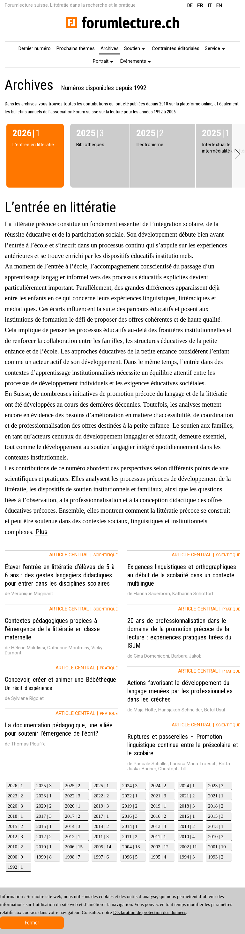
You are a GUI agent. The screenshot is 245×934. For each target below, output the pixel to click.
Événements (135, 61)
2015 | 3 (215, 816)
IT (210, 5)
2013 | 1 (215, 826)
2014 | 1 (129, 826)
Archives (109, 48)
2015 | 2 (15, 826)
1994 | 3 (187, 856)
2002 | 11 (188, 846)
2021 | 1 (215, 795)
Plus (41, 532)
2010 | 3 (215, 836)
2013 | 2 (187, 826)
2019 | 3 (101, 806)
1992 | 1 (15, 867)
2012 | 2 (44, 836)
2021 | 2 (187, 795)
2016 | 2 (158, 816)
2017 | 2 (72, 816)
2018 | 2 (215, 806)
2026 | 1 (15, 785)
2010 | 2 (15, 846)
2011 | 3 (100, 836)
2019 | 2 (129, 806)
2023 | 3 (215, 785)
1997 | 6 (101, 856)
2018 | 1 (15, 816)
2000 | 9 (15, 856)
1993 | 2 (215, 856)
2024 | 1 (187, 785)
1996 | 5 (129, 856)
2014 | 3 (72, 826)
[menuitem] (35, 48)
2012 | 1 (72, 836)
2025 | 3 (44, 785)
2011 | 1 (158, 836)
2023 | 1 (44, 795)
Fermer (32, 923)
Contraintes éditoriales (175, 48)
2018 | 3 (187, 806)
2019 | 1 (158, 806)
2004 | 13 (131, 846)
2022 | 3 (72, 795)
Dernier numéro (35, 48)
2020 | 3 (15, 806)
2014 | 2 (101, 826)
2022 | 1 (129, 795)
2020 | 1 (72, 806)
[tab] (61, 577)
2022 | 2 (101, 795)
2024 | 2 (158, 785)
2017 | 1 (101, 816)
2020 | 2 (44, 806)
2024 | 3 (129, 785)
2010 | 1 (44, 846)
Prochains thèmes (75, 48)
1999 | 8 (44, 856)
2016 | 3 (129, 816)
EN (219, 5)
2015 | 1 (44, 826)
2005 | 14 (102, 846)
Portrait (103, 61)
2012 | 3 (15, 836)
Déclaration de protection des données (149, 912)
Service (215, 48)
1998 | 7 (72, 856)
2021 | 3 (158, 795)
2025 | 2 (72, 785)
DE (190, 5)
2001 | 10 (217, 846)
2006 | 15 (74, 846)
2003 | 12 (160, 846)
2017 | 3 (44, 816)
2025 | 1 (101, 785)
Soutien (134, 48)
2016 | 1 (187, 816)
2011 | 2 (129, 836)
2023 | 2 (15, 795)
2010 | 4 (187, 836)
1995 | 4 (158, 856)
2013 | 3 (158, 826)
